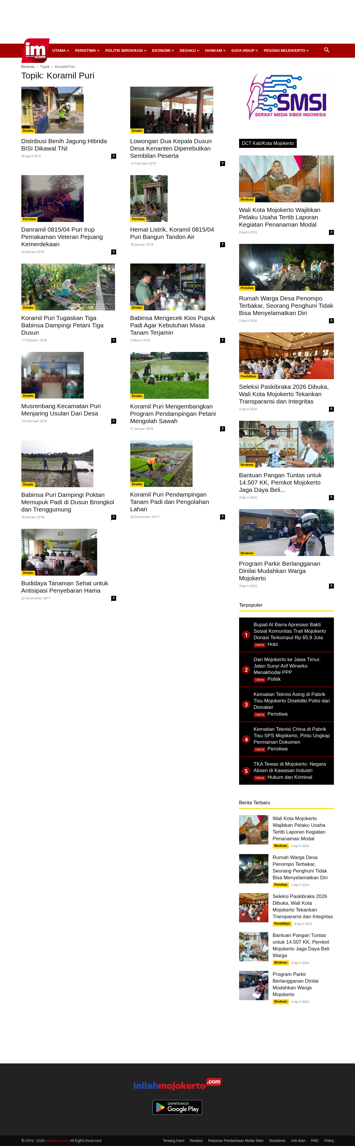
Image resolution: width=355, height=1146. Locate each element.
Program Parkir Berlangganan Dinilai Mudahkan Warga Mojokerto (279, 570)
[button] (327, 50)
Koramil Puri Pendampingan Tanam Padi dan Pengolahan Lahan (169, 501)
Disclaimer (277, 1141)
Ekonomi (163, 50)
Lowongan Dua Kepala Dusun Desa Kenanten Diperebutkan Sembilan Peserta (171, 148)
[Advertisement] (177, 23)
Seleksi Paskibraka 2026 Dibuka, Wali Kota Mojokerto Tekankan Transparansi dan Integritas (284, 394)
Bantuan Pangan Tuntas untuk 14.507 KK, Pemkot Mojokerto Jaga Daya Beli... (280, 482)
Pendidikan (248, 376)
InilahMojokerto (57, 1141)
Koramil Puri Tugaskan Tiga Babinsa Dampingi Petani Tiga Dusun (62, 325)
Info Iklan (298, 1141)
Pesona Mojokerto (286, 50)
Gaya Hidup (244, 50)
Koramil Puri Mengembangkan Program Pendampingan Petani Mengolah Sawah (173, 413)
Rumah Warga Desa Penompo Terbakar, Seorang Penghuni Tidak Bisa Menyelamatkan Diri (286, 305)
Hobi (272, 644)
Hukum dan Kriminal (289, 777)
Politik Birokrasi (126, 50)
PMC (315, 1141)
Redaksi (196, 1141)
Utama (61, 50)
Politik (274, 679)
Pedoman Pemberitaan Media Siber (236, 1141)
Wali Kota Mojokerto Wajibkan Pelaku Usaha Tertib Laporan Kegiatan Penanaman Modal (280, 217)
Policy (329, 1141)
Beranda (28, 67)
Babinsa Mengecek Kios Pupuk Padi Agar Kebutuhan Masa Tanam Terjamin (172, 325)
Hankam (215, 50)
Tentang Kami (173, 1141)
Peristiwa (87, 50)
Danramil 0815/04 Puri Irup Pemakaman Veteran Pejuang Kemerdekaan (62, 236)
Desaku (190, 50)
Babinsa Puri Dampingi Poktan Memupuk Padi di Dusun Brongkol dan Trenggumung (67, 502)
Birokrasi (247, 199)
